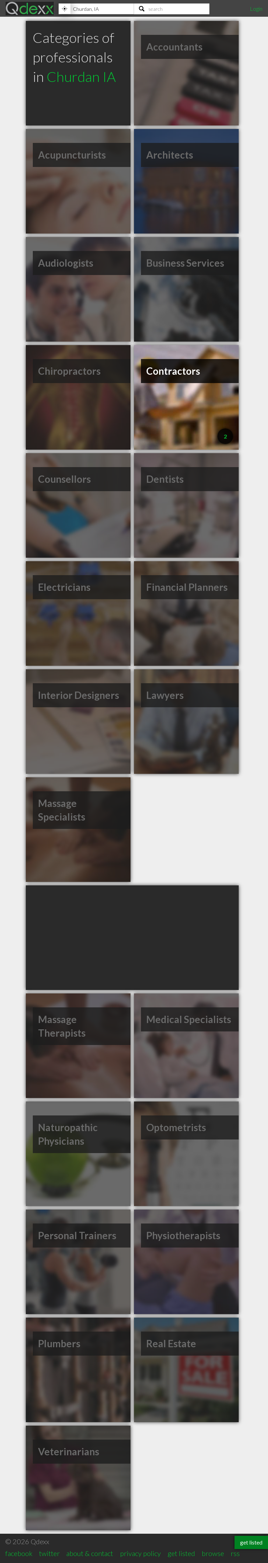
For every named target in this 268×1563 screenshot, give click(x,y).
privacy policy (140, 1553)
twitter (49, 1553)
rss (235, 1553)
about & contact (89, 1553)
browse (213, 1553)
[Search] (171, 8)
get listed (181, 1553)
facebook (18, 1553)
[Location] (96, 8)
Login (256, 8)
